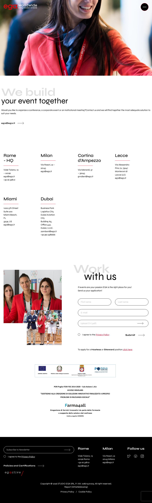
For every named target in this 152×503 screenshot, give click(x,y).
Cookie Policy (85, 491)
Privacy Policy (102, 334)
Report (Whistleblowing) (76, 487)
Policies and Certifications (19, 465)
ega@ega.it (8, 123)
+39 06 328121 (84, 462)
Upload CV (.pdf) (88, 323)
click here (127, 349)
